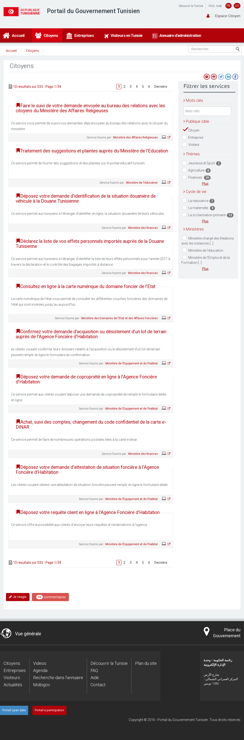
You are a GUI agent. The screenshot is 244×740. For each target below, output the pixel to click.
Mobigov (41, 684)
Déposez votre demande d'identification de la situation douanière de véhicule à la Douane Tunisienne (86, 198)
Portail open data (14, 710)
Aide (219, 6)
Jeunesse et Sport (201, 163)
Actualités (13, 684)
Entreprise (192, 137)
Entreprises (15, 670)
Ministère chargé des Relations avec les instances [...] (207, 240)
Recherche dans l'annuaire (58, 677)
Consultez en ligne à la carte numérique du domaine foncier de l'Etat (85, 286)
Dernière (160, 86)
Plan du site (146, 663)
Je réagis (17, 597)
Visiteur (190, 144)
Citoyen (190, 130)
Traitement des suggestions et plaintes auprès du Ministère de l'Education (92, 151)
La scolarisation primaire (208, 214)
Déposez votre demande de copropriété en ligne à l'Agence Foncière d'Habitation (86, 379)
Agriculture (196, 170)
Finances (196, 177)
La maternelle (198, 207)
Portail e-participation (49, 710)
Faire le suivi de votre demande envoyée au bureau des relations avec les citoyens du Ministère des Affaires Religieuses (90, 108)
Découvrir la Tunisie (191, 6)
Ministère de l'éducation (202, 250)
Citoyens (12, 663)
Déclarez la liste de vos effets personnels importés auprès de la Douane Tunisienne (90, 244)
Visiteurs (12, 677)
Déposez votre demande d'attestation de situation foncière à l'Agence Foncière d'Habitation (87, 470)
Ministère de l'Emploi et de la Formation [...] (205, 260)
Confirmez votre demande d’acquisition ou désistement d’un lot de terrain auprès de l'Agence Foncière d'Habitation (91, 334)
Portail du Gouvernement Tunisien (93, 11)
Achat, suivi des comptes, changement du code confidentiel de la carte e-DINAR (91, 424)
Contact (98, 684)
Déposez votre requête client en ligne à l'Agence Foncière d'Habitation (88, 512)
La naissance (198, 200)
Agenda (40, 670)
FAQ (211, 6)
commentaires (51, 597)
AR (237, 6)
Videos (39, 663)
